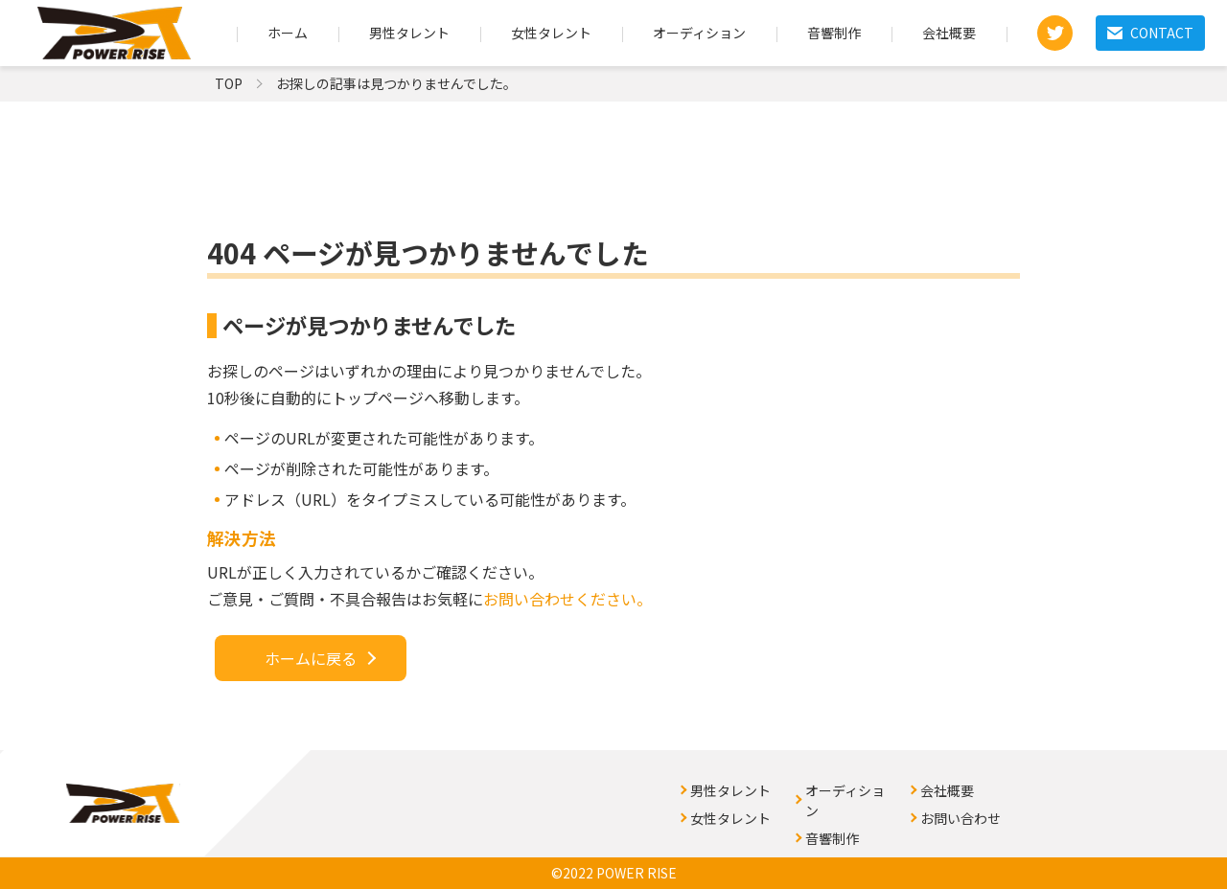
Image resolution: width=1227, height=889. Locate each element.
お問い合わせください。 (567, 598)
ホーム (287, 32)
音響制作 (834, 32)
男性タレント (409, 32)
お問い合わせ (960, 818)
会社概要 (949, 32)
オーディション (699, 32)
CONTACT (1150, 32)
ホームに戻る (311, 658)
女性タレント (551, 32)
